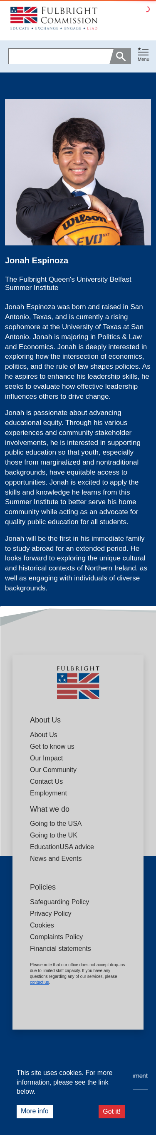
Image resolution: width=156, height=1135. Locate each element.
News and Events (56, 858)
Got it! (112, 1111)
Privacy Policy (51, 913)
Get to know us (52, 746)
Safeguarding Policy (59, 901)
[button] (143, 56)
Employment (48, 793)
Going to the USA (56, 823)
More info (35, 1111)
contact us (39, 982)
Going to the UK (53, 835)
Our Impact (46, 758)
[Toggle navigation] (143, 54)
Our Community (53, 769)
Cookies (42, 925)
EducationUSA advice (62, 846)
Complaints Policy (56, 936)
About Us (43, 734)
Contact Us (46, 781)
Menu (143, 59)
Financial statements (60, 948)
